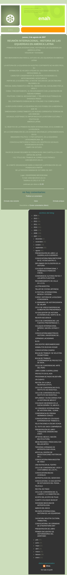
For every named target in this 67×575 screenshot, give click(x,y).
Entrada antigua (58, 201)
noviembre (39, 242)
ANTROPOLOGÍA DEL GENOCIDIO (47, 478)
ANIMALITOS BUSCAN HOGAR (46, 347)
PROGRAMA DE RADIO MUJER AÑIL (48, 377)
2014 (36, 215)
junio (37, 543)
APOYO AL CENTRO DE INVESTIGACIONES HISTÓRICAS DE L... (48, 454)
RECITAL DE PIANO (42, 489)
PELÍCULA (39, 486)
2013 (36, 218)
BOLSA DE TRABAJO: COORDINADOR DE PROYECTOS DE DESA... (48, 360)
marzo (38, 551)
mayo (38, 546)
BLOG (37, 341)
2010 (36, 227)
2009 (36, 230)
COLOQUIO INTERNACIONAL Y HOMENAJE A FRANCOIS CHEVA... (46, 271)
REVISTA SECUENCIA (43, 318)
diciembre (39, 239)
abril (37, 549)
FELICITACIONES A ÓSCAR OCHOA (48, 423)
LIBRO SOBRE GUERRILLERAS (46, 371)
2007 (36, 236)
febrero (38, 554)
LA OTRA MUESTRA (42, 286)
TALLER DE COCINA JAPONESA (47, 289)
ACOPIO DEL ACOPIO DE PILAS (46, 497)
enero (38, 557)
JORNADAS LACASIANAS (44, 338)
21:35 (42, 184)
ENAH (44, 18)
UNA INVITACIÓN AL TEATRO (45, 465)
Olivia (48, 566)
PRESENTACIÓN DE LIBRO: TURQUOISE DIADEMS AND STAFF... (46, 432)
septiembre (40, 247)
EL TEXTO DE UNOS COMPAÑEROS (48, 426)
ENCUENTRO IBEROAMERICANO (47, 344)
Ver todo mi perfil (47, 570)
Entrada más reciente (11, 201)
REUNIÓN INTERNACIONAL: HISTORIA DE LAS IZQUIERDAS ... (47, 513)
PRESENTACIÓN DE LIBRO (45, 529)
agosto (38, 250)
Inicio (36, 201)
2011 (36, 224)
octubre (38, 245)
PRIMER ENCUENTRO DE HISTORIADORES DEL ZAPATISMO (44, 534)
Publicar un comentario (34, 196)
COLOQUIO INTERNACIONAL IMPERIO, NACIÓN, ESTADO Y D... (47, 328)
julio (37, 540)
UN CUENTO (39, 379)
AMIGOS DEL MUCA (42, 508)
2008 (36, 233)
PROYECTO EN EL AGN (43, 373)
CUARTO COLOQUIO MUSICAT (46, 500)
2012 (36, 221)
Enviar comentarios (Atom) (39, 205)
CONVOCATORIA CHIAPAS (45, 350)
